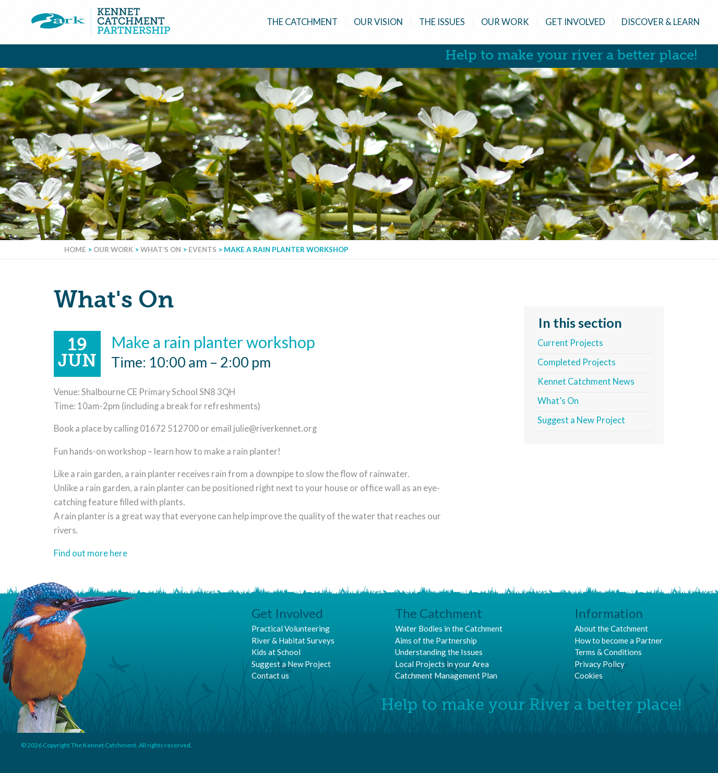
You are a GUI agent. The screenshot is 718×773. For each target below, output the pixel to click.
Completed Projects (576, 362)
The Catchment (302, 22)
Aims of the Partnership (436, 640)
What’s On (558, 401)
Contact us (270, 675)
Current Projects (570, 343)
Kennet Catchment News (586, 381)
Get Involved (575, 22)
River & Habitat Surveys (293, 640)
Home (75, 249)
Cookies (589, 675)
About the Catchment (611, 628)
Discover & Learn (660, 22)
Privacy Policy (600, 664)
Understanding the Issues (439, 652)
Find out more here (90, 553)
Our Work (505, 22)
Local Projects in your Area (442, 664)
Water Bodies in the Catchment (448, 628)
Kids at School (276, 652)
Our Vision (378, 22)
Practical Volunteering (291, 628)
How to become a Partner (619, 640)
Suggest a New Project (581, 420)
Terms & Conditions (608, 652)
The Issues (442, 22)
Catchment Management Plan (446, 675)
